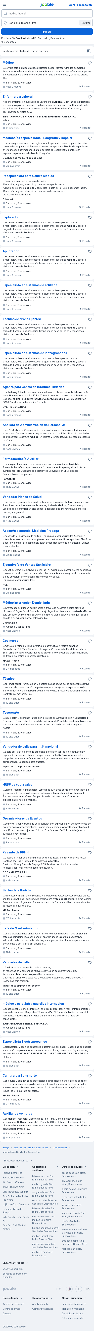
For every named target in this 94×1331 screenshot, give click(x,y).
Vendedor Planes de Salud (22, 497)
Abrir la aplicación (80, 5)
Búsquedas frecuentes (18, 1160)
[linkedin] (88, 1289)
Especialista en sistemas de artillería (30, 285)
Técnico (9, 678)
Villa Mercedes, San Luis (15, 1191)
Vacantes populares (13, 1268)
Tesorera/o (11, 712)
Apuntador (11, 251)
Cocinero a (11, 640)
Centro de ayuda (12, 1308)
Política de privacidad (73, 1318)
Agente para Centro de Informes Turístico (33, 387)
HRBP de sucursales (17, 784)
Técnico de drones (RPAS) (22, 319)
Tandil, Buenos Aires (13, 1186)
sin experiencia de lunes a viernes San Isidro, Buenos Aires (74, 1232)
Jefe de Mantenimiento (20, 928)
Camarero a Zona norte (20, 1075)
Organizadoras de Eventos (22, 818)
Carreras (7, 1313)
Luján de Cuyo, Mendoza (16, 1204)
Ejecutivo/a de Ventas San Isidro (27, 564)
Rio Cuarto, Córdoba (13, 1182)
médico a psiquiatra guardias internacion (33, 1003)
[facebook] (60, 1289)
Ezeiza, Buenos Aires (14, 1177)
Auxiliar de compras (17, 1113)
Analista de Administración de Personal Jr (34, 425)
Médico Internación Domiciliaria (26, 602)
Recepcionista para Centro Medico (28, 176)
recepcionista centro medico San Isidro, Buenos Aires (43, 1220)
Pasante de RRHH (16, 852)
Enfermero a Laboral (18, 96)
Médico (8, 62)
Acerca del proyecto (13, 1304)
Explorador (11, 217)
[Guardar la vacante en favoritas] (90, 63)
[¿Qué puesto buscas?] (47, 13)
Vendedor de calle (16, 962)
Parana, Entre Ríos (12, 1172)
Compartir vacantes (42, 1308)
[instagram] (69, 1289)
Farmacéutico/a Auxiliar (20, 459)
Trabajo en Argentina (73, 1308)
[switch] (88, 51)
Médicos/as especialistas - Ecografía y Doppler (37, 138)
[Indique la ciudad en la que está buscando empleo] (47, 23)
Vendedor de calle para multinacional (30, 746)
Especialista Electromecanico (25, 1041)
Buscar (47, 31)
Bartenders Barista (17, 890)
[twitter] (78, 1289)
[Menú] (4, 4)
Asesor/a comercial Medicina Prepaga (31, 531)
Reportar (84, 86)
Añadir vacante (40, 1304)
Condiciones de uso (72, 1313)
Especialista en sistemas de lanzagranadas (35, 353)
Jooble (22, 1326)
